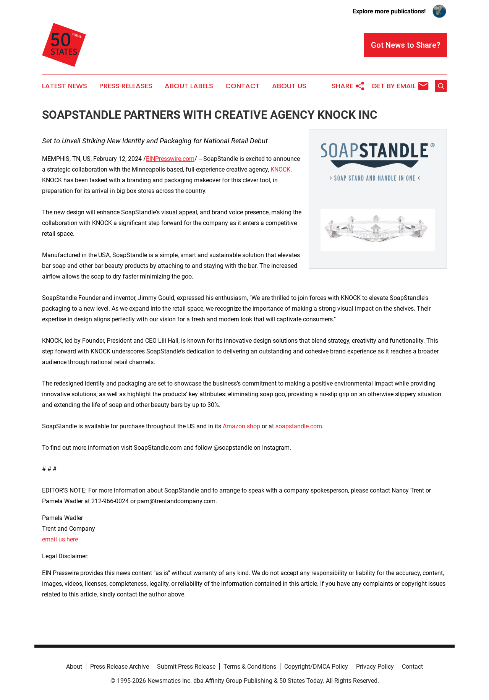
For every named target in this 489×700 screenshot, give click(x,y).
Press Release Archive (119, 666)
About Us (289, 86)
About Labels (189, 86)
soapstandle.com (298, 426)
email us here (60, 539)
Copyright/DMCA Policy (316, 666)
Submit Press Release (186, 666)
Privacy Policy (375, 666)
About (74, 666)
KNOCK (280, 169)
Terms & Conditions (249, 666)
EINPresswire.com (170, 158)
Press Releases (125, 86)
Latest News (64, 86)
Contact (242, 86)
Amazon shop (241, 426)
